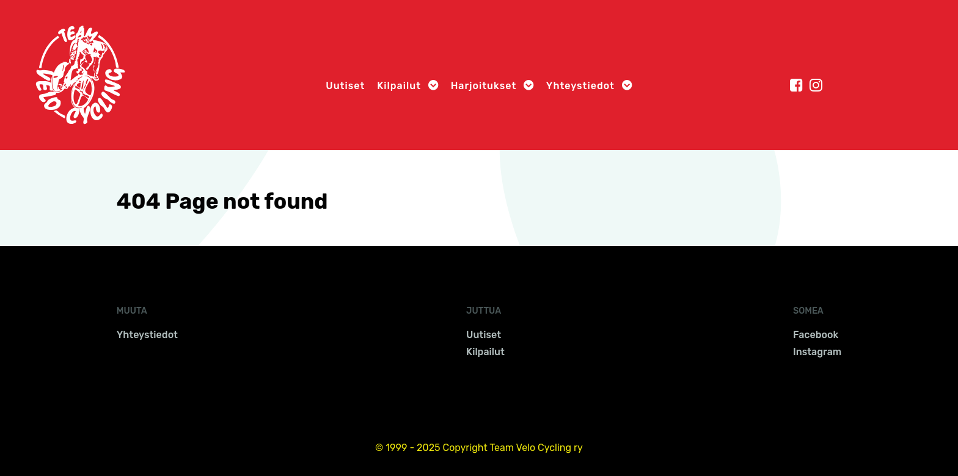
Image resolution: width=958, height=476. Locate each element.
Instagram (817, 352)
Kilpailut (485, 352)
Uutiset (483, 335)
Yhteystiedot (147, 335)
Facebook (815, 335)
